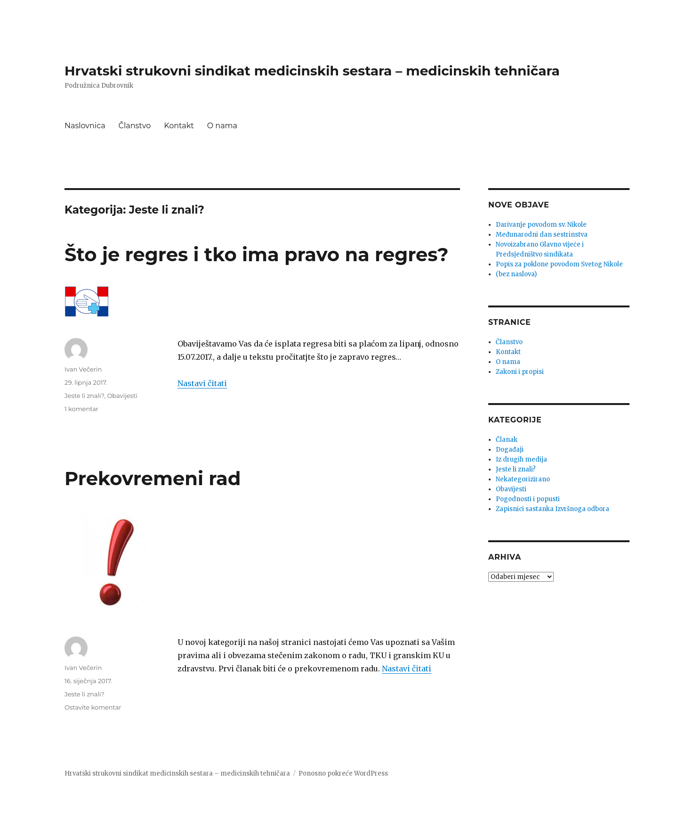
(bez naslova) (516, 274)
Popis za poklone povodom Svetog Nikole (559, 264)
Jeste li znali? (84, 395)
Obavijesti (122, 395)
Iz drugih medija (521, 459)
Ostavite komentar (93, 707)
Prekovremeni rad (153, 478)
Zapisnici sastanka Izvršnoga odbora (552, 509)
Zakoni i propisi (520, 372)
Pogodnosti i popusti (528, 499)
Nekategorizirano (523, 479)
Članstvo (135, 125)
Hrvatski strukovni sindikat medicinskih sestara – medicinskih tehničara (312, 71)
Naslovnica (85, 125)
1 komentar (81, 409)
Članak (506, 440)
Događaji (510, 450)
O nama (222, 125)
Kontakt (179, 125)
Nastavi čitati (202, 383)
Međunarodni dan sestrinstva (542, 235)
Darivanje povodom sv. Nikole (541, 225)
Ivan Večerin (83, 369)
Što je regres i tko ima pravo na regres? (257, 254)
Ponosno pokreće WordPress (343, 773)
